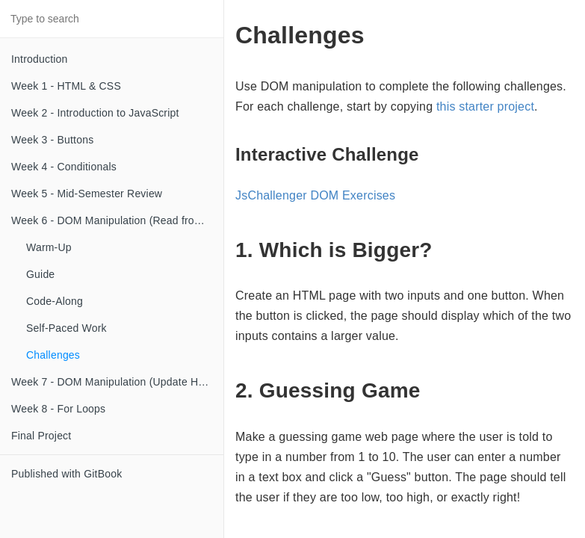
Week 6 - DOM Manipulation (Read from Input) (117, 220)
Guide (40, 274)
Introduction (39, 59)
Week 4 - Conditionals (64, 167)
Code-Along (54, 301)
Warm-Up (49, 247)
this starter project (485, 106)
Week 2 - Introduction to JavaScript (95, 113)
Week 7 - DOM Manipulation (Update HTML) (117, 382)
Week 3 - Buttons (52, 140)
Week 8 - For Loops (58, 409)
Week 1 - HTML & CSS (66, 86)
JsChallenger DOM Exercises (315, 195)
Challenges (53, 355)
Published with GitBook (66, 474)
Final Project (41, 436)
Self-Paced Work (66, 328)
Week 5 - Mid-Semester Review (86, 194)
